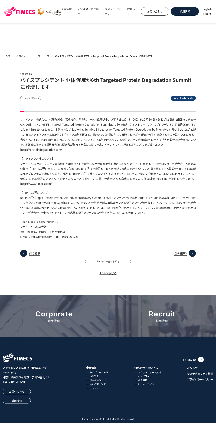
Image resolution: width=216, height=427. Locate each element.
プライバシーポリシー (200, 384)
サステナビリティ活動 (200, 378)
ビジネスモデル (146, 388)
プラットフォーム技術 (149, 376)
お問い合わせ (155, 11)
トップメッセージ (99, 376)
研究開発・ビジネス (146, 372)
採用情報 (185, 11)
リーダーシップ (98, 384)
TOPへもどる (108, 277)
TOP (8, 56)
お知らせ (131, 11)
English (207, 9)
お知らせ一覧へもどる (108, 264)
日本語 (207, 14)
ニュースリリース (40, 56)
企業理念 (94, 380)
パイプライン (145, 380)
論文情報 (142, 384)
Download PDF (178, 98)
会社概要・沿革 (98, 388)
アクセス (94, 392)
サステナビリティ (113, 11)
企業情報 (91, 372)
